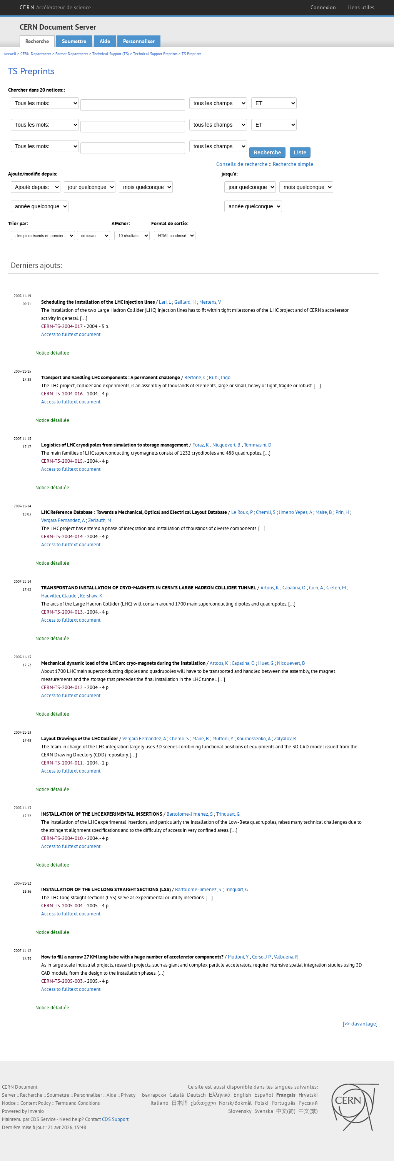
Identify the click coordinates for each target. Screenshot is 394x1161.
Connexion (323, 7)
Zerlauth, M (99, 520)
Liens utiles (360, 7)
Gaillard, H (185, 302)
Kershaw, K (91, 595)
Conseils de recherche (241, 164)
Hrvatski (308, 1094)
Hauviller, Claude (59, 595)
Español (263, 1094)
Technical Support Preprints (155, 53)
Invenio (36, 1111)
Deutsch (196, 1094)
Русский (308, 1102)
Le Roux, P (241, 512)
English (242, 1094)
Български (154, 1094)
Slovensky (239, 1110)
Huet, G (266, 663)
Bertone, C (194, 377)
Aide (105, 41)
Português (284, 1102)
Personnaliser (139, 41)
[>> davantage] (360, 1023)
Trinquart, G (228, 814)
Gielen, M (336, 587)
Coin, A (316, 587)
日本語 (180, 1102)
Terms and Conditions (77, 1103)
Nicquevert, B (226, 445)
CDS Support (115, 1119)
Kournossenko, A (253, 738)
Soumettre (74, 41)
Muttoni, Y (222, 738)
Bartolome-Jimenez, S (190, 814)
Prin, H (342, 512)
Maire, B (324, 512)
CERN (55, 7)
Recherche (37, 41)
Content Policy (35, 1103)
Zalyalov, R (285, 738)
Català (176, 1094)
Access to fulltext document (70, 334)
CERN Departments (35, 53)
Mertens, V (210, 302)
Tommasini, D (258, 445)
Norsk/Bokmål (235, 1102)
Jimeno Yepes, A (295, 512)
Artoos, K (269, 587)
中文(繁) (308, 1110)
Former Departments (71, 53)
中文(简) (286, 1110)
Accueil (10, 53)
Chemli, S (265, 512)
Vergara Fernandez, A (63, 520)
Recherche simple (293, 164)
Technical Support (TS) (110, 53)
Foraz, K (200, 445)
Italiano (159, 1102)
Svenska (263, 1110)
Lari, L (165, 302)
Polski (262, 1102)
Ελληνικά (219, 1094)
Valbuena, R (286, 957)
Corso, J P (261, 957)
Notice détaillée (52, 353)
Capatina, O (294, 587)
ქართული (203, 1102)
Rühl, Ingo (219, 377)
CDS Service (43, 1119)
